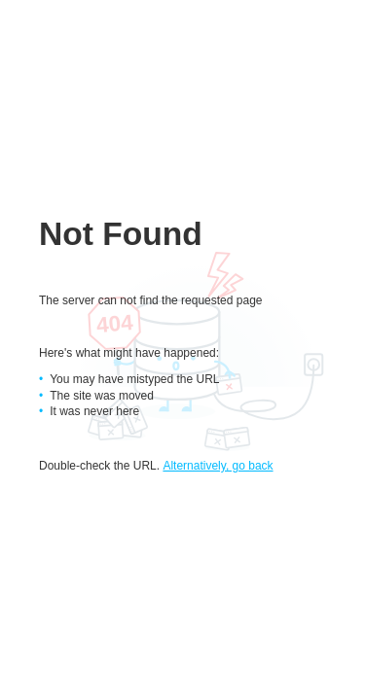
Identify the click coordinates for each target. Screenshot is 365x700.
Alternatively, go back (218, 465)
